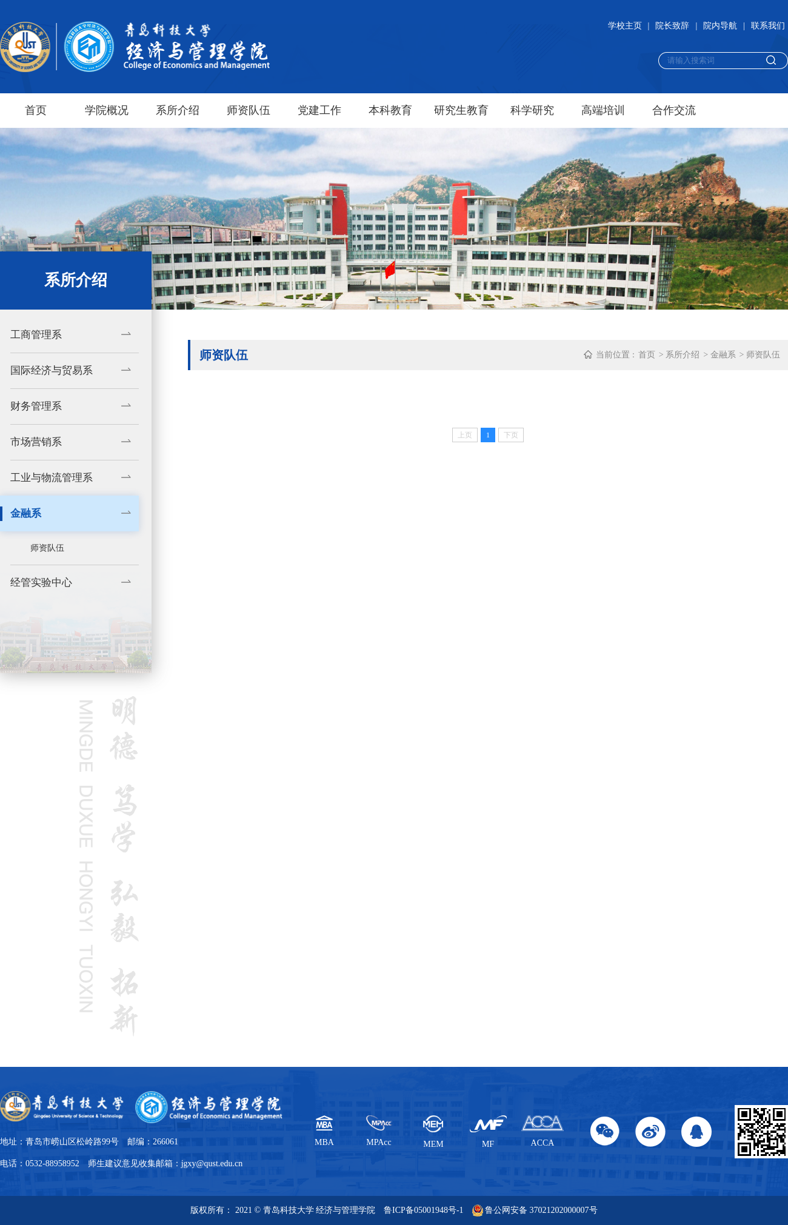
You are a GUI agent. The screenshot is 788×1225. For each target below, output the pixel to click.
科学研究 (532, 110)
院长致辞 (672, 25)
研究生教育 (461, 110)
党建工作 (319, 110)
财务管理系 (36, 406)
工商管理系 (36, 334)
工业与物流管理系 (51, 477)
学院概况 (107, 110)
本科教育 (390, 110)
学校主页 (625, 25)
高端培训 (603, 110)
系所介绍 (177, 110)
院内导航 (720, 25)
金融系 (25, 513)
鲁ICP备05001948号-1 (423, 1210)
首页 (36, 110)
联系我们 (768, 25)
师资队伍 (248, 110)
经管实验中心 (41, 582)
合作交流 (674, 110)
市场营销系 (36, 442)
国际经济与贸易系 (51, 370)
